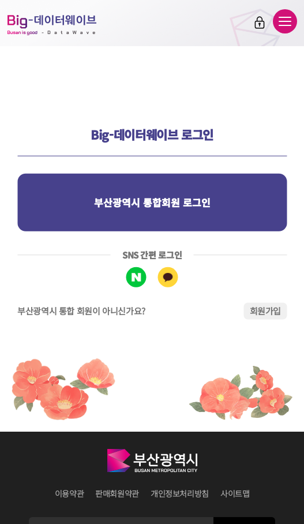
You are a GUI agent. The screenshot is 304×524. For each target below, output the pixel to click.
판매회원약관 (117, 493)
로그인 (259, 22)
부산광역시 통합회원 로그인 (152, 202)
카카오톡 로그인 (168, 277)
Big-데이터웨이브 (52, 24)
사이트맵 (235, 493)
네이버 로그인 (136, 277)
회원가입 (266, 311)
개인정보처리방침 (180, 493)
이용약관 (69, 493)
